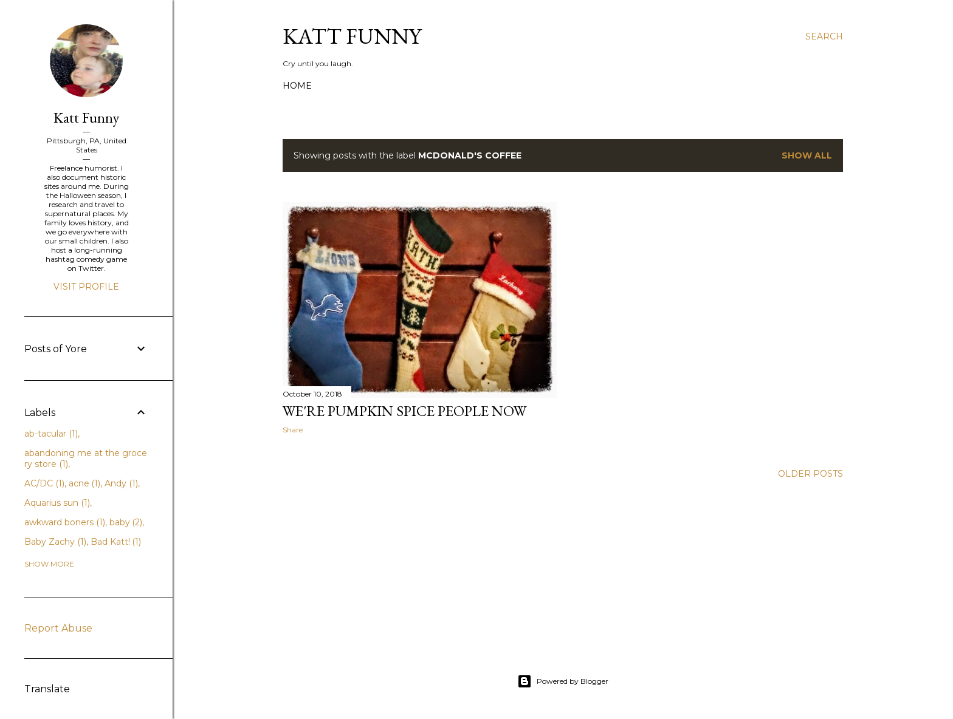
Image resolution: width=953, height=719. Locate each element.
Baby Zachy (55, 541)
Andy (121, 483)
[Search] (824, 36)
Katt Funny (352, 36)
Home (297, 85)
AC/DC (44, 483)
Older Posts (810, 473)
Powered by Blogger (562, 681)
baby (126, 522)
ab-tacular (51, 433)
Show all (807, 155)
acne (85, 483)
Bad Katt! (116, 541)
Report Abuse (58, 628)
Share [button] (293, 429)
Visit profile (86, 286)
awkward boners (64, 522)
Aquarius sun (57, 502)
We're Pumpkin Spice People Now (404, 410)
